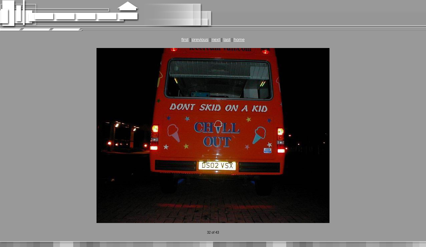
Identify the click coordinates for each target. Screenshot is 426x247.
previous (200, 39)
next (216, 39)
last (227, 39)
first (184, 39)
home (239, 39)
